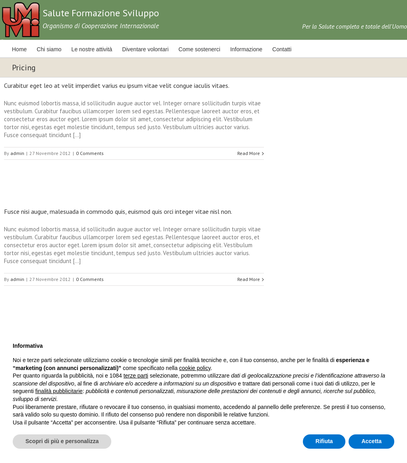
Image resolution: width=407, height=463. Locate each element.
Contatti (281, 49)
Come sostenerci (199, 49)
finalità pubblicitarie (59, 391)
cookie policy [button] (195, 368)
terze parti (136, 375)
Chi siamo (49, 49)
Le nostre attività (92, 49)
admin (17, 153)
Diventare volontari (145, 49)
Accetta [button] (371, 441)
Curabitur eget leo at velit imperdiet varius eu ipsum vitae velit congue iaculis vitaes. (116, 85)
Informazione (246, 49)
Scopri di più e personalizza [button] (62, 441)
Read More (248, 153)
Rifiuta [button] (324, 441)
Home (19, 49)
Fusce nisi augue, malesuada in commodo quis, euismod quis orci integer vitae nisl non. (118, 211)
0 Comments (90, 153)
